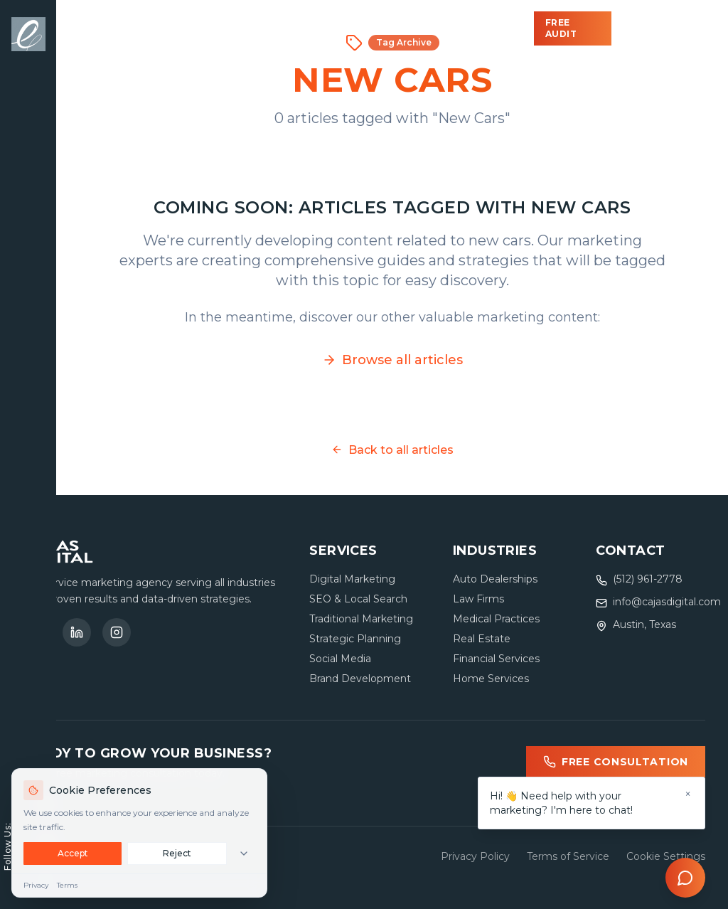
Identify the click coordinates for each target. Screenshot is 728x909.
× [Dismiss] (688, 794)
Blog (368, 28)
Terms (67, 885)
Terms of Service (568, 856)
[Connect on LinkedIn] (77, 632)
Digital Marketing (352, 579)
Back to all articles (392, 450)
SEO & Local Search (358, 598)
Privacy (35, 885)
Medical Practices (496, 618)
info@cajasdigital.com (667, 601)
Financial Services (496, 658)
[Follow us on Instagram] (116, 632)
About (429, 28)
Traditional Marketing (361, 618)
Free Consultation (615, 761)
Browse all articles (392, 360)
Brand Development (360, 678)
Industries (287, 28)
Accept (73, 853)
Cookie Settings (665, 856)
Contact (504, 28)
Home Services (491, 678)
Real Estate (481, 638)
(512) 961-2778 (658, 28)
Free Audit (561, 28)
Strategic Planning (355, 638)
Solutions (180, 28)
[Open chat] (685, 878)
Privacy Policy (475, 856)
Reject (177, 853)
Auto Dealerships (495, 579)
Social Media (340, 658)
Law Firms (478, 598)
